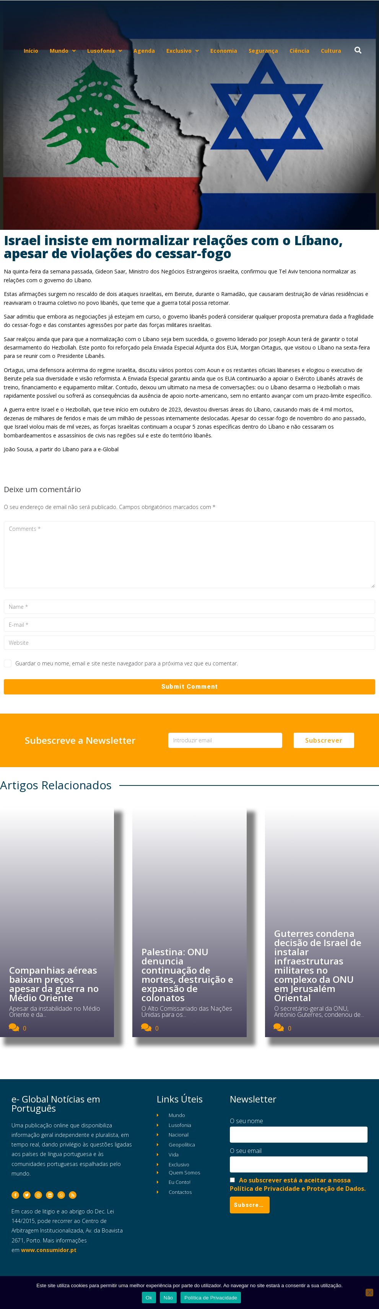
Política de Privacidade (210, 1298)
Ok (149, 1298)
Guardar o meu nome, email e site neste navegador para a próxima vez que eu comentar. (126, 663)
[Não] (369, 1292)
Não (168, 1298)
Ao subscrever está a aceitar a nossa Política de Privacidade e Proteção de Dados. (298, 1184)
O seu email (246, 1150)
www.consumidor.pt (48, 1250)
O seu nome (246, 1121)
